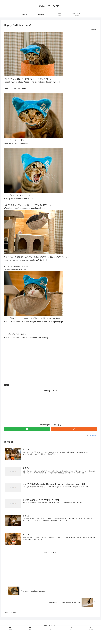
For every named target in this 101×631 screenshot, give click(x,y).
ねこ (7, 385)
